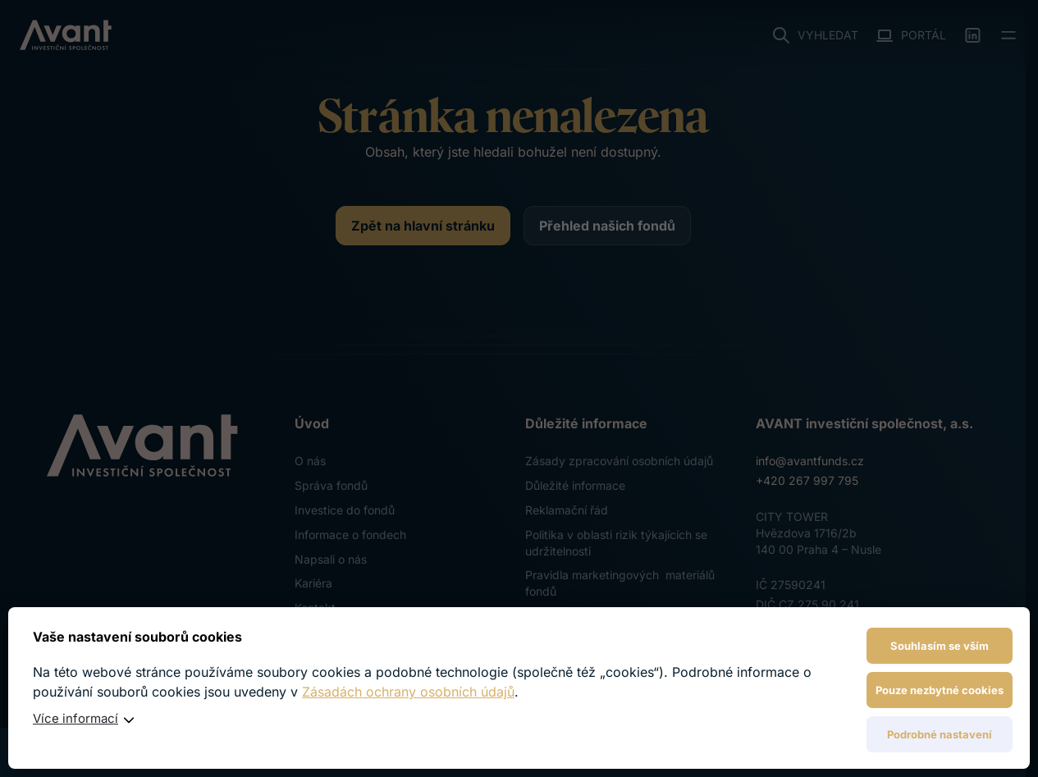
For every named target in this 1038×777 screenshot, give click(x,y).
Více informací (75, 718)
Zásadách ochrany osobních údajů (408, 691)
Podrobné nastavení (939, 734)
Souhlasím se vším (939, 645)
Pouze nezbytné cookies (940, 690)
